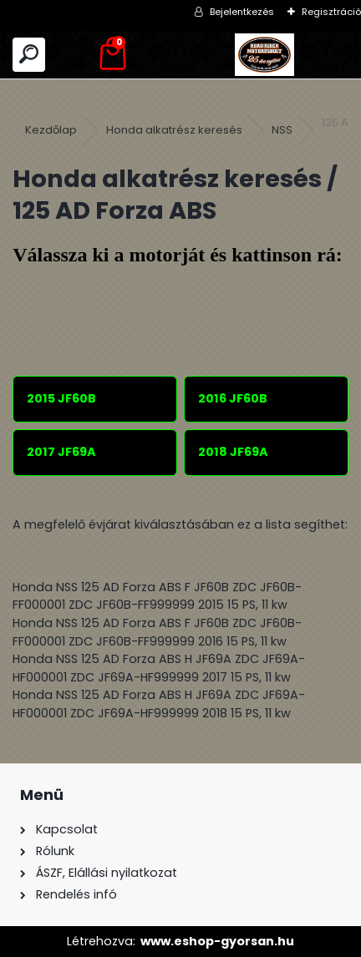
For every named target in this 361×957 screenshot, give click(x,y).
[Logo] (264, 54)
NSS (282, 130)
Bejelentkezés (242, 11)
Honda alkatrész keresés (174, 130)
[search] (28, 54)
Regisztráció (331, 11)
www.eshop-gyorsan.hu (217, 941)
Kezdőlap (51, 130)
